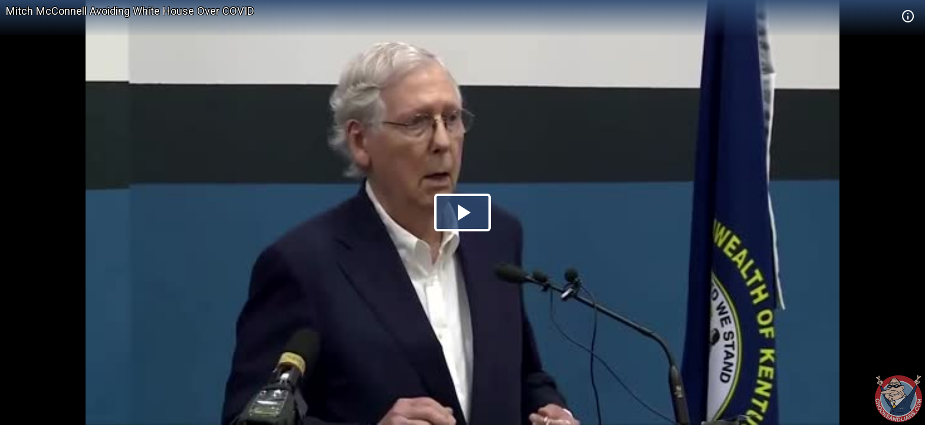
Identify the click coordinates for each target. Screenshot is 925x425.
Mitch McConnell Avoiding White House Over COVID (130, 11)
